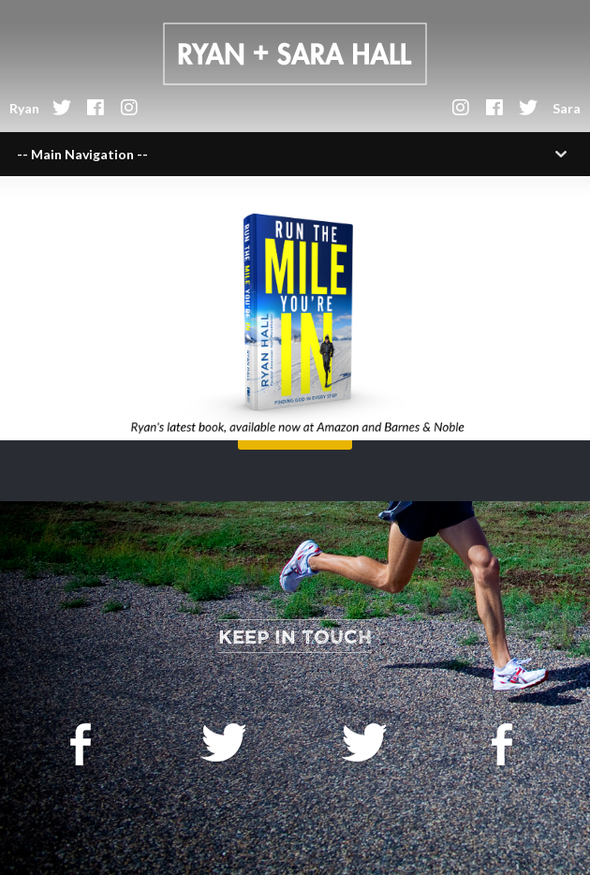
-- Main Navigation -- (82, 154)
